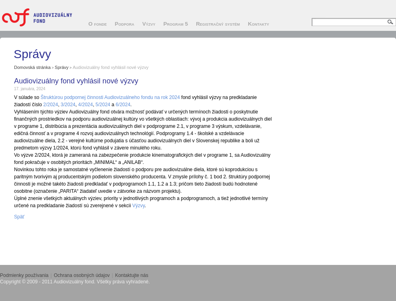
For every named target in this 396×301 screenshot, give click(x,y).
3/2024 (68, 104)
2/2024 (50, 104)
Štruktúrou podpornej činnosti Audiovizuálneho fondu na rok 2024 (110, 97)
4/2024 (85, 104)
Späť (19, 217)
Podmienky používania (24, 275)
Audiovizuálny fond (40, 17)
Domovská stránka (32, 67)
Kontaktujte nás (131, 275)
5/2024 (103, 104)
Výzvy (138, 205)
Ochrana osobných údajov (82, 275)
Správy (61, 67)
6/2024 (123, 104)
